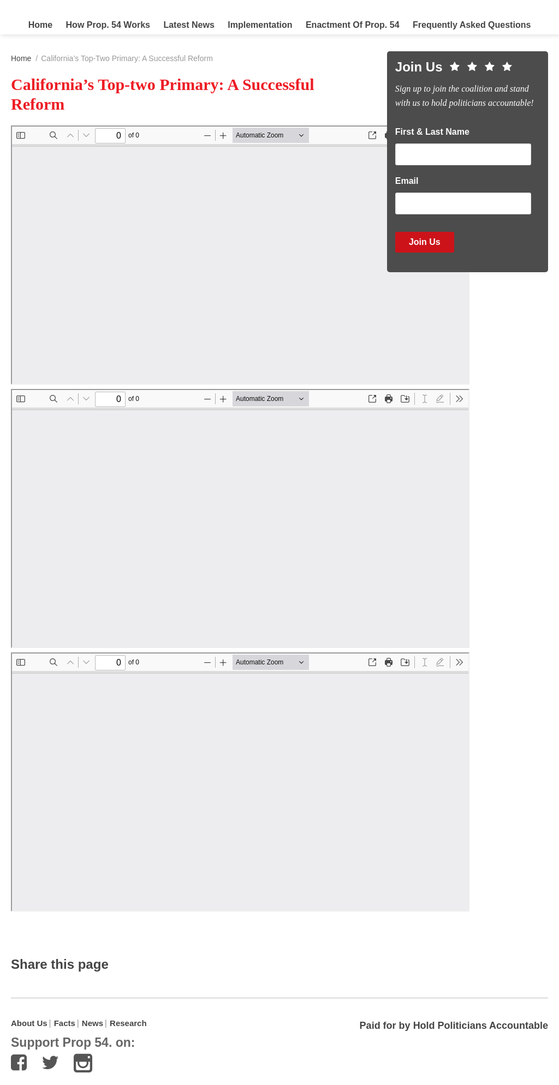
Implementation (260, 24)
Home (40, 24)
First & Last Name (432, 131)
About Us (29, 1023)
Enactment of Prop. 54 (353, 24)
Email (407, 180)
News (92, 1023)
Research (128, 1023)
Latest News (188, 24)
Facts (64, 1023)
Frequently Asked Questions (472, 24)
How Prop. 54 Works (108, 24)
